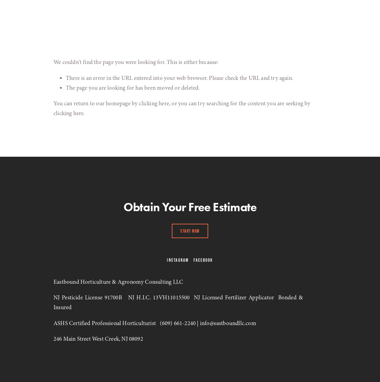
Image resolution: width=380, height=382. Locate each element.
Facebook (203, 260)
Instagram (178, 260)
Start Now (190, 231)
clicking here (154, 103)
